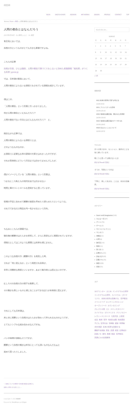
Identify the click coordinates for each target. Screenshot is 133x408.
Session (73, 14)
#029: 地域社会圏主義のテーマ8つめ (109, 121)
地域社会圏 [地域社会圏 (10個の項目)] (112, 320)
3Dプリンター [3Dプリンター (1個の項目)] (99, 291)
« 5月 (96, 76)
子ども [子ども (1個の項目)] (97, 323)
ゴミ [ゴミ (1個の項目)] (107, 309)
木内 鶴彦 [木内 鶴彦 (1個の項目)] (98, 327)
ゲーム (98, 226)
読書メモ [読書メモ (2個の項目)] (97, 334)
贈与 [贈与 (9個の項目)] (104, 334)
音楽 (98, 267)
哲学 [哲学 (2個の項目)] (105, 320)
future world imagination (104, 215)
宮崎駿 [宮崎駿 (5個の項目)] (111, 323)
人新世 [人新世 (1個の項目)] (121, 316)
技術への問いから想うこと (12, 387)
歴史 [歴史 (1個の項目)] (107, 330)
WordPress (15, 402)
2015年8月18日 (9, 35)
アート (98, 222)
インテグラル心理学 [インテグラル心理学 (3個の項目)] (120, 291)
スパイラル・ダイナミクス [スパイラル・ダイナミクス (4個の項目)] (104, 313)
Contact (118, 14)
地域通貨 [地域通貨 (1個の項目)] (121, 320)
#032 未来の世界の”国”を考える (107, 100)
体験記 (98, 236)
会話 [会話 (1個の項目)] (96, 320)
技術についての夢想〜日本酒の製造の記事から (20, 384)
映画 (98, 246)
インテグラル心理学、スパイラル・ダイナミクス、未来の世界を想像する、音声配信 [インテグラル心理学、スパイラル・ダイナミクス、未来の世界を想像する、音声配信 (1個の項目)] (110, 296)
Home (11, 21)
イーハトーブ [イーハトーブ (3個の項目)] (99, 302)
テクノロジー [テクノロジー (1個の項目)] (121, 313)
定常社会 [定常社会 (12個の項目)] (104, 323)
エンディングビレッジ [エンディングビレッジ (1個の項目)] (114, 302)
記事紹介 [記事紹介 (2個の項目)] (123, 330)
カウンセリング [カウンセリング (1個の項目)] (114, 306)
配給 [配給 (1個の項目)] (113, 334)
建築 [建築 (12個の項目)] (116, 323)
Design (96, 14)
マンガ (98, 232)
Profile (107, 14)
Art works (85, 14)
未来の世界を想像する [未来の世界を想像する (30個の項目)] (111, 327)
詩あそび (99, 256)
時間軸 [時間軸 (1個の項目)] (122, 323)
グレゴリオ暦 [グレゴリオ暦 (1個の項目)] (99, 309)
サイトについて (102, 229)
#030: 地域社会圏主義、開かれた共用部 (110, 114)
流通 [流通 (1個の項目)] (112, 330)
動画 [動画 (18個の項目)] (100, 320)
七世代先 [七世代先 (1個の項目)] (114, 316)
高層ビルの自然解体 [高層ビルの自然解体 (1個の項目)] (102, 338)
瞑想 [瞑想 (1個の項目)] (116, 330)
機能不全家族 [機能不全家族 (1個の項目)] (99, 330)
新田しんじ (22, 35)
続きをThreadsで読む (101, 162)
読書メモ (99, 260)
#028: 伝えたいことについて (106, 128)
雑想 (16, 21)
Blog (48, 14)
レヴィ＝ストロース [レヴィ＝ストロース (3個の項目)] (102, 316)
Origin (24, 402)
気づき (98, 249)
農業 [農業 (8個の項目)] (108, 334)
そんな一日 (100, 219)
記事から (99, 253)
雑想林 (7, 5)
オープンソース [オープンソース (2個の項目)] (100, 306)
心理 (98, 239)
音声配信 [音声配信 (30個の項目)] (119, 334)
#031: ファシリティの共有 (105, 107)
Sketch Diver (60, 14)
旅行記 (98, 243)
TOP (127, 14)
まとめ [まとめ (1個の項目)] (109, 291)
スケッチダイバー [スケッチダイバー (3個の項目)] (117, 309)
